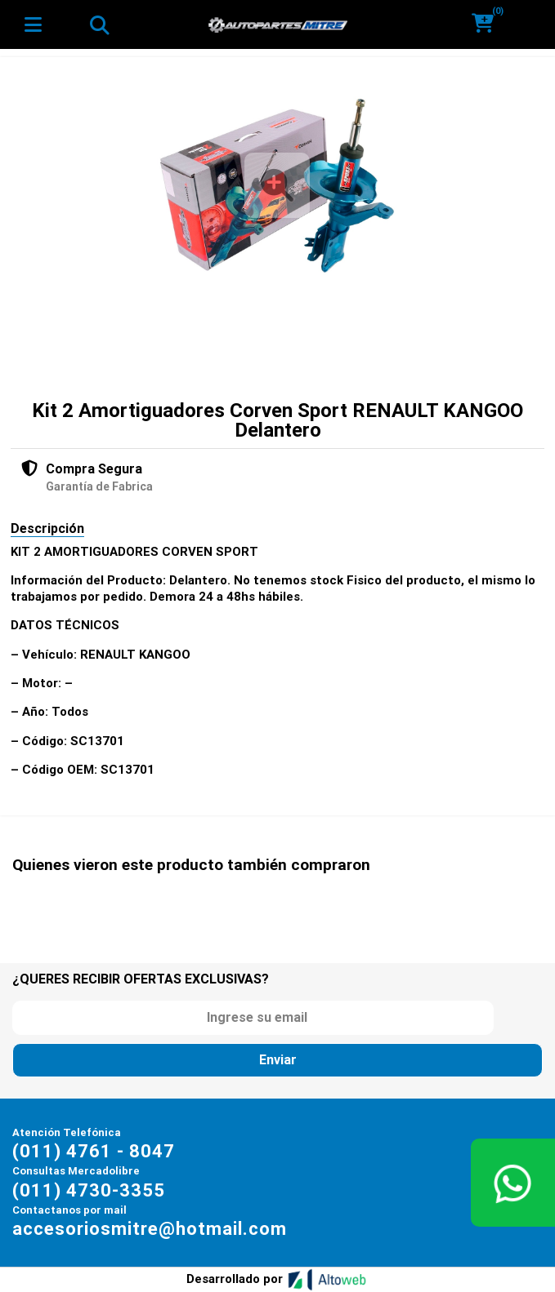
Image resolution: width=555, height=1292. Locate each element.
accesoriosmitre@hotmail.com (149, 1229)
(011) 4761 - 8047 (93, 1151)
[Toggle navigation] (98, 24)
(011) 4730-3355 (88, 1190)
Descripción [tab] (47, 528)
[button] (488, 24)
